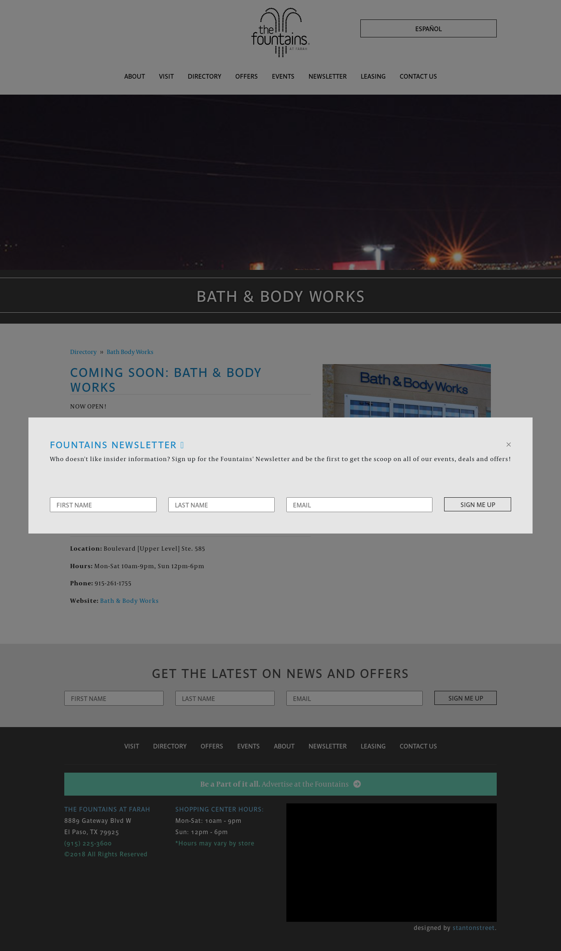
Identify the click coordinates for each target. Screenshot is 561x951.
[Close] (508, 443)
